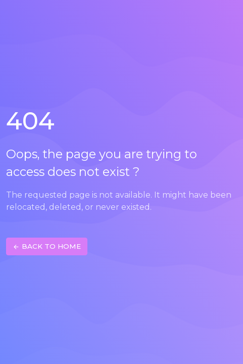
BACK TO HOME (47, 247)
